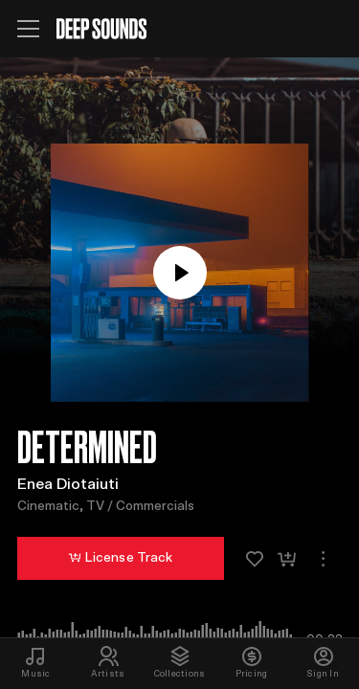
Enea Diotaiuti (68, 484)
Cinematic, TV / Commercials (105, 506)
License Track (120, 557)
